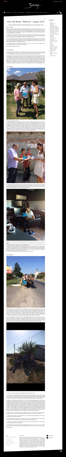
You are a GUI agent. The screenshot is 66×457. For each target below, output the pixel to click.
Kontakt (45, 12)
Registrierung (56, 1)
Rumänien (27, 24)
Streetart (15, 12)
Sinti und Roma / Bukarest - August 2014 (25, 21)
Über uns (37, 12)
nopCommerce (35, 454)
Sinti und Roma (32, 24)
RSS (44, 18)
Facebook (51, 437)
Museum (41, 12)
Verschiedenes (21, 12)
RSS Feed (51, 435)
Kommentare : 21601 (39, 24)
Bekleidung (9, 12)
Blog (33, 12)
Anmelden (60, 1)
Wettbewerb (28, 12)
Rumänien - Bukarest (22, 24)
